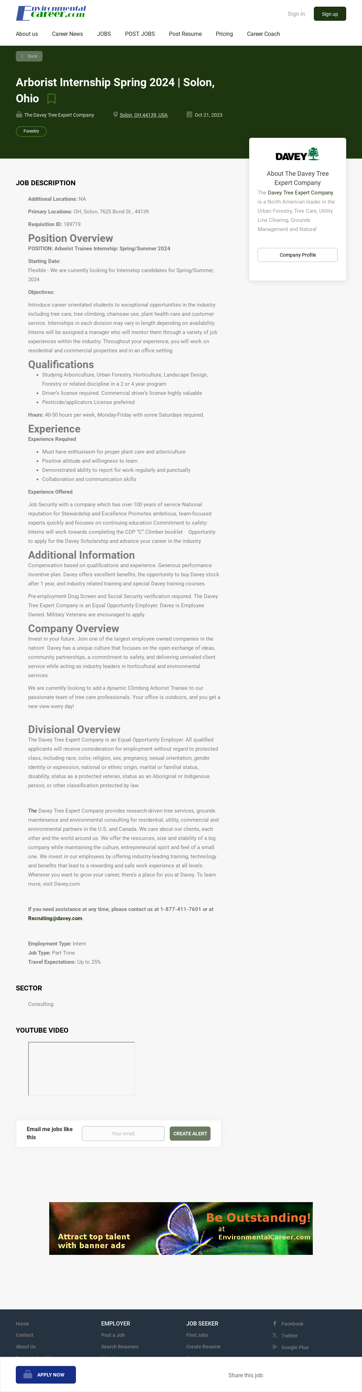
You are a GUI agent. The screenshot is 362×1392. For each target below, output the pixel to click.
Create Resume (203, 1346)
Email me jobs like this (50, 1133)
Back (32, 56)
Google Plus (295, 1347)
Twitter (290, 1336)
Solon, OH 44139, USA (144, 115)
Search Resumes (119, 1346)
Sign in (296, 14)
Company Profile (298, 255)
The (33, 811)
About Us (26, 1346)
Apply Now (50, 1375)
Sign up (330, 14)
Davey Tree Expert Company (300, 193)
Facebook (292, 1324)
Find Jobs (197, 1335)
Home (22, 1324)
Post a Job (113, 1335)
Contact (24, 1335)
